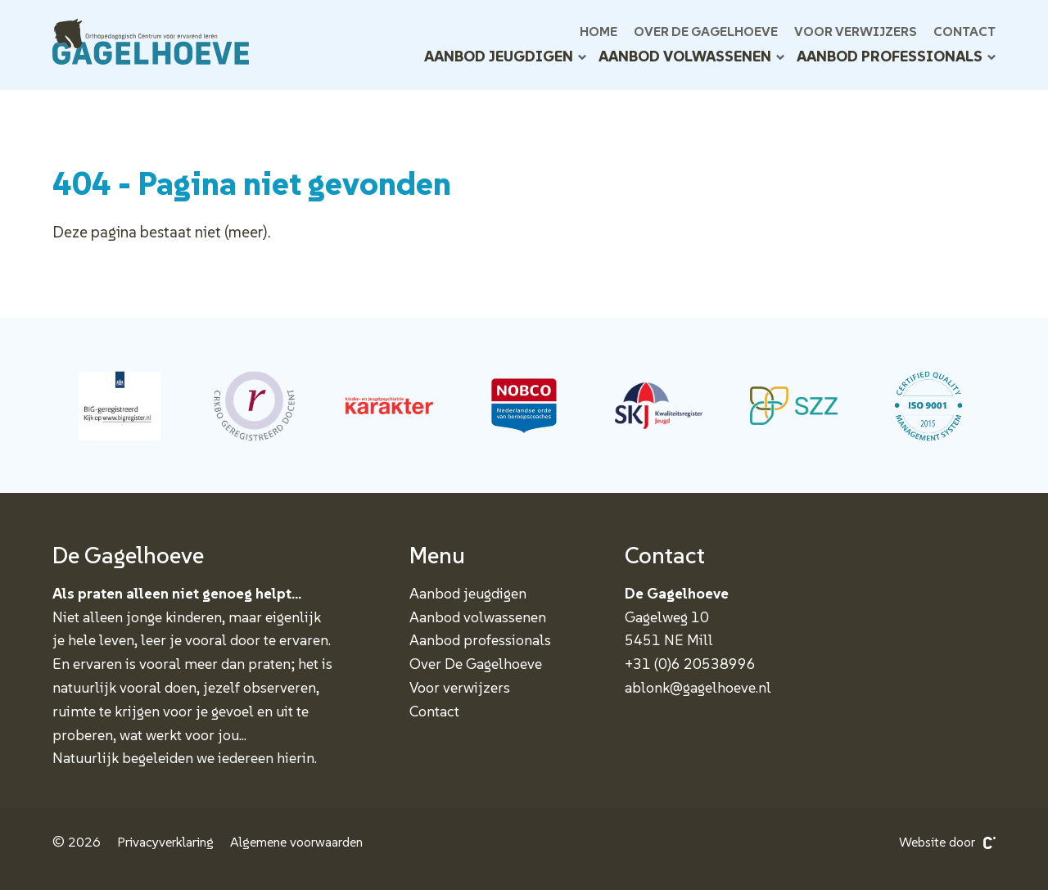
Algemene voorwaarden (296, 842)
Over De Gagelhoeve (706, 31)
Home (598, 31)
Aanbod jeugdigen (505, 56)
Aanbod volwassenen (691, 56)
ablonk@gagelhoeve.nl (698, 687)
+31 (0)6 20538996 (690, 663)
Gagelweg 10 (667, 617)
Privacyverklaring (165, 842)
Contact (964, 31)
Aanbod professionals (896, 56)
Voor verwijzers (855, 31)
